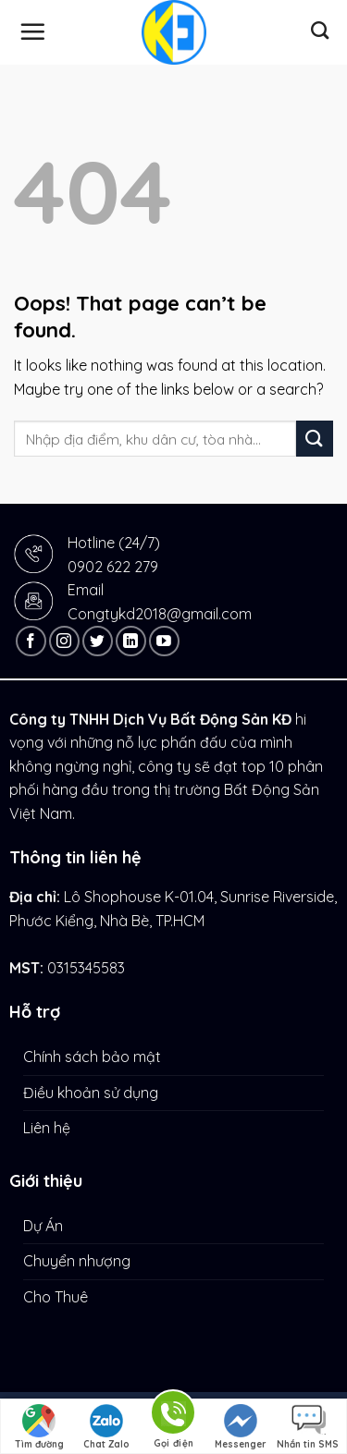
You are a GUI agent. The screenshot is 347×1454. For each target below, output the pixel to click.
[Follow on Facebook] (31, 641)
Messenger (240, 1427)
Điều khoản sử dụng (90, 1092)
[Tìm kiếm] (319, 30)
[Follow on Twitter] (97, 641)
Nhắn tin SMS (308, 1427)
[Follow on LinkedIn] (131, 641)
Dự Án (43, 1225)
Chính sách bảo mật (92, 1056)
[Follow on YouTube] (164, 641)
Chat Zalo (106, 1427)
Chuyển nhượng (76, 1261)
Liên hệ (46, 1127)
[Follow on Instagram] (64, 641)
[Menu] (32, 31)
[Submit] (314, 439)
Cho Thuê (55, 1297)
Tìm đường (39, 1427)
